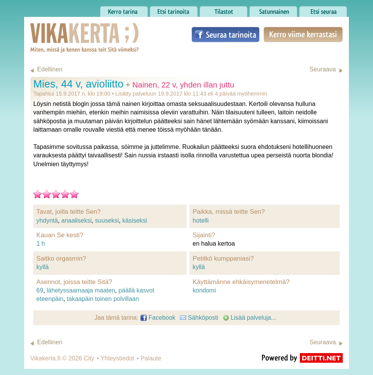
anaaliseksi (76, 220)
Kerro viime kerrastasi (303, 34)
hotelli (201, 220)
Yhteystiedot (117, 358)
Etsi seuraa (323, 9)
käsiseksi (134, 220)
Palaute (151, 358)
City (89, 358)
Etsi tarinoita (174, 9)
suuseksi (107, 220)
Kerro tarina (124, 9)
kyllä (42, 267)
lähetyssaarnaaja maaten (81, 290)
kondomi (204, 290)
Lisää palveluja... (249, 317)
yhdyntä (47, 220)
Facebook (158, 317)
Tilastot (223, 9)
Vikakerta (65, 30)
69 (39, 290)
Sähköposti (199, 317)
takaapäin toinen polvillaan (103, 299)
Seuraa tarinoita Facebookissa (225, 34)
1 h (40, 243)
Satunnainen (273, 9)
